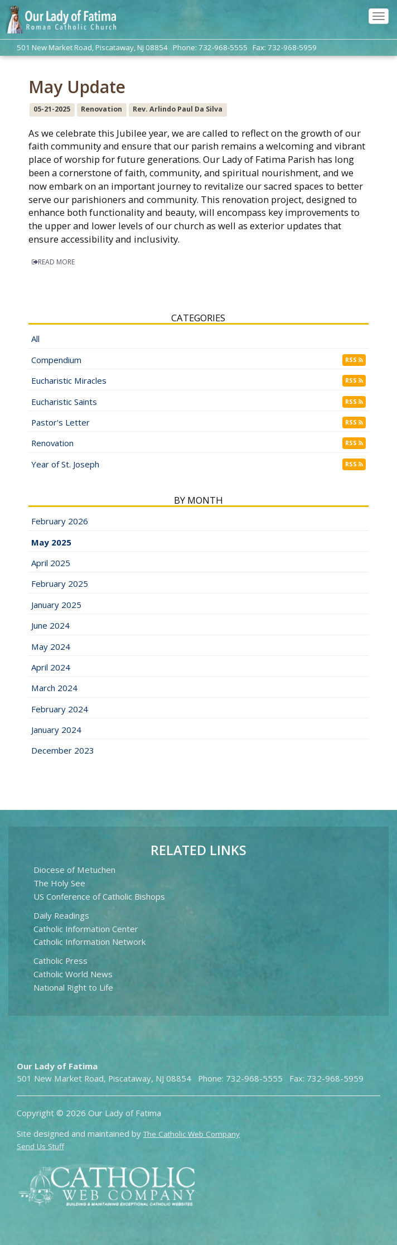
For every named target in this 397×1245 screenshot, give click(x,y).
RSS (354, 360)
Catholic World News (73, 973)
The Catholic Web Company (191, 1134)
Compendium (56, 359)
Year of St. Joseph (65, 464)
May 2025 (51, 542)
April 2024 (50, 667)
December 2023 (62, 750)
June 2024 (50, 625)
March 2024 (54, 687)
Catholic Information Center (85, 928)
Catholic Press (60, 960)
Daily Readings (61, 915)
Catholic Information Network (89, 941)
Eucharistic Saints (64, 401)
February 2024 (59, 709)
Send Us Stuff (40, 1146)
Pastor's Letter (60, 422)
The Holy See (59, 883)
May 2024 (50, 646)
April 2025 (50, 562)
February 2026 (59, 521)
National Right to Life (73, 987)
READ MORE (53, 262)
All (35, 338)
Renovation (52, 442)
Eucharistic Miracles (68, 380)
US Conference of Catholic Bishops (99, 896)
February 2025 (59, 583)
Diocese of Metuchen (74, 869)
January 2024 (56, 729)
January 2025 (56, 604)
